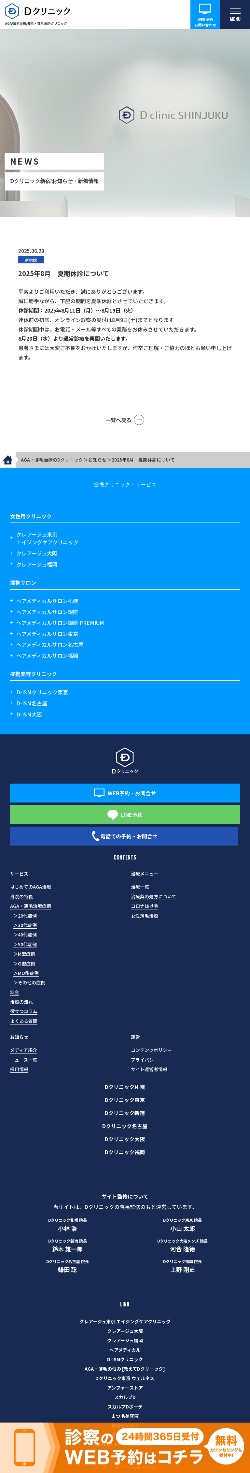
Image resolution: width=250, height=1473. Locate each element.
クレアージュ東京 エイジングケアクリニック (125, 1321)
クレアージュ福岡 (36, 564)
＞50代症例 (25, 944)
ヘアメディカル (125, 1350)
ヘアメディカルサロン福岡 (47, 655)
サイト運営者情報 (149, 1069)
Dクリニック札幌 (125, 1087)
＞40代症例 (25, 934)
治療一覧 (140, 886)
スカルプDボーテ (125, 1406)
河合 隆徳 (182, 1245)
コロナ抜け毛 (144, 906)
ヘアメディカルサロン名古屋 (49, 644)
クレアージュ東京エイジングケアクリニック (47, 538)
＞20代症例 (25, 915)
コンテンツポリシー (151, 1050)
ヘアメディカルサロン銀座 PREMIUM (60, 622)
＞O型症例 (24, 963)
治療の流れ (21, 1001)
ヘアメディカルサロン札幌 (47, 601)
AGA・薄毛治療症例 (30, 906)
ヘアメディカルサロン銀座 (47, 612)
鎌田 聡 (67, 1266)
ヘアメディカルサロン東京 (47, 634)
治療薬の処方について (153, 896)
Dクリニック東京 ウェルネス (124, 1378)
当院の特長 (21, 896)
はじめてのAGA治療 (30, 886)
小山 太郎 (182, 1224)
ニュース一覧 (23, 1059)
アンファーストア (125, 1387)
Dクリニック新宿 (125, 1113)
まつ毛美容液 (125, 1416)
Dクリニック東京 (125, 1100)
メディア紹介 (23, 1050)
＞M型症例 (24, 953)
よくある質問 (23, 1021)
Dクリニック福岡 (125, 1152)
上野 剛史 (182, 1266)
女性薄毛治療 (144, 915)
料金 (14, 992)
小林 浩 (67, 1224)
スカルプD (125, 1397)
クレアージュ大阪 (36, 553)
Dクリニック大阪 (125, 1139)
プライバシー (144, 1059)
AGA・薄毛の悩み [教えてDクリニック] (125, 1368)
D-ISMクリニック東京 (42, 692)
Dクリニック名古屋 (124, 1126)
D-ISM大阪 (29, 714)
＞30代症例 (25, 925)
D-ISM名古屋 (31, 703)
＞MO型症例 (26, 973)
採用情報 (19, 1069)
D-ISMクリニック (125, 1359)
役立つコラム (23, 1011)
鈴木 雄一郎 (67, 1245)
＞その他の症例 (29, 982)
